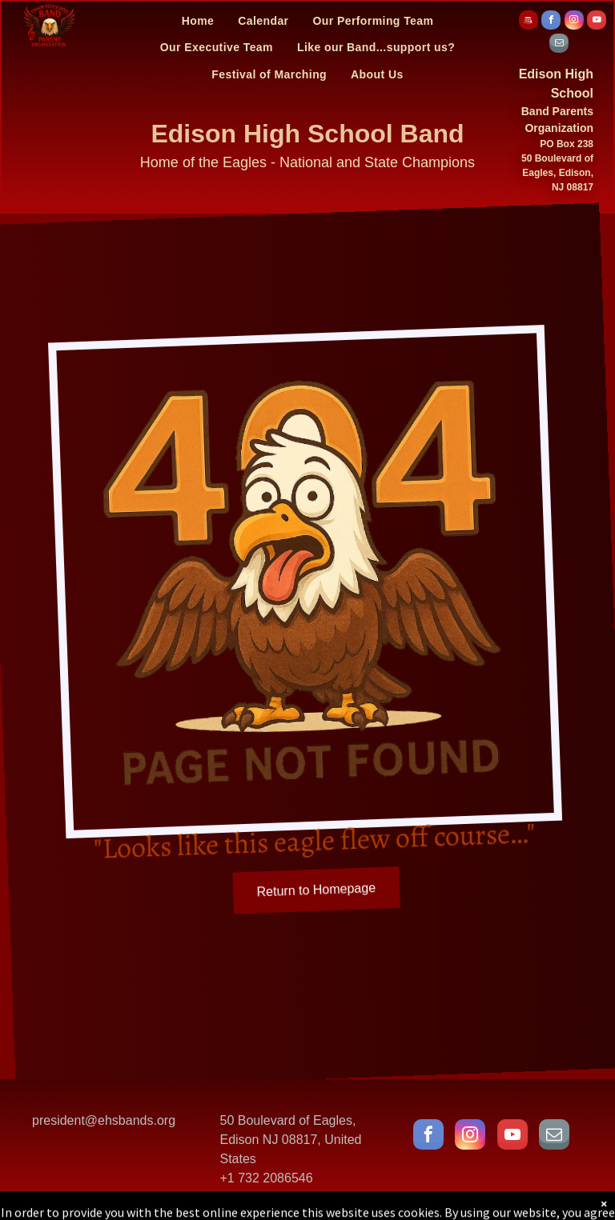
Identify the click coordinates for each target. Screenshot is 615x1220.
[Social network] (528, 22)
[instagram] (574, 22)
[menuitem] (198, 20)
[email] (559, 45)
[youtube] (596, 22)
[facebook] (551, 22)
